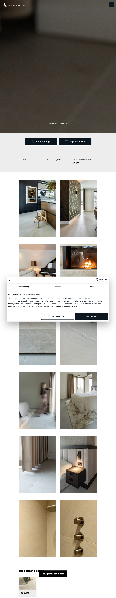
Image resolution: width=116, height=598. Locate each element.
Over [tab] (92, 286)
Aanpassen (58, 316)
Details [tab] (58, 286)
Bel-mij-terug (41, 141)
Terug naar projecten (52, 574)
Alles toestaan (91, 316)
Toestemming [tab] (23, 286)
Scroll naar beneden (58, 123)
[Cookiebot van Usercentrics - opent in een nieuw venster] (98, 280)
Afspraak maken (75, 141)
